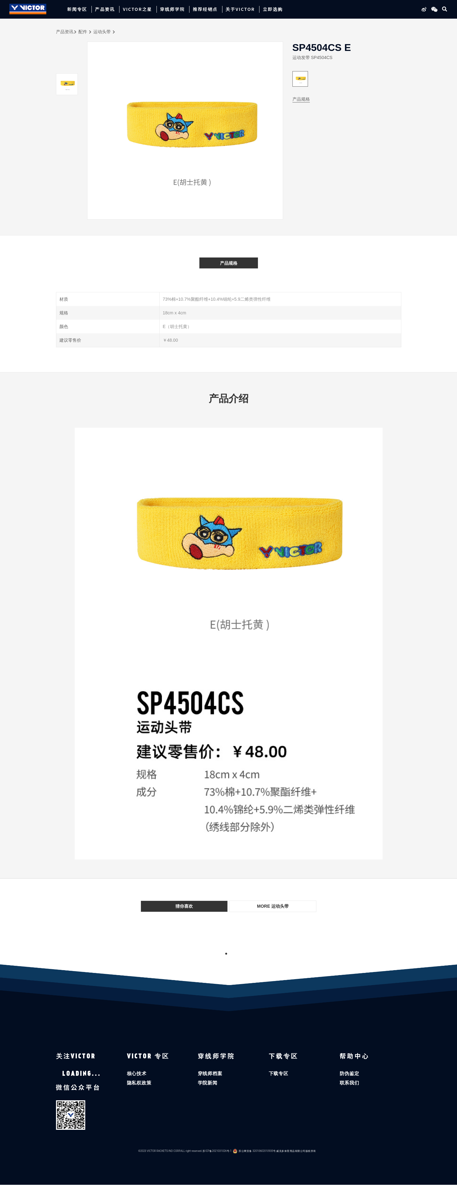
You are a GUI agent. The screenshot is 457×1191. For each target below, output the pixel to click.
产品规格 (301, 99)
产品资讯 (64, 31)
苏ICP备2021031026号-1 (217, 1157)
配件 (82, 31)
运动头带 (102, 31)
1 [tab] (226, 954)
